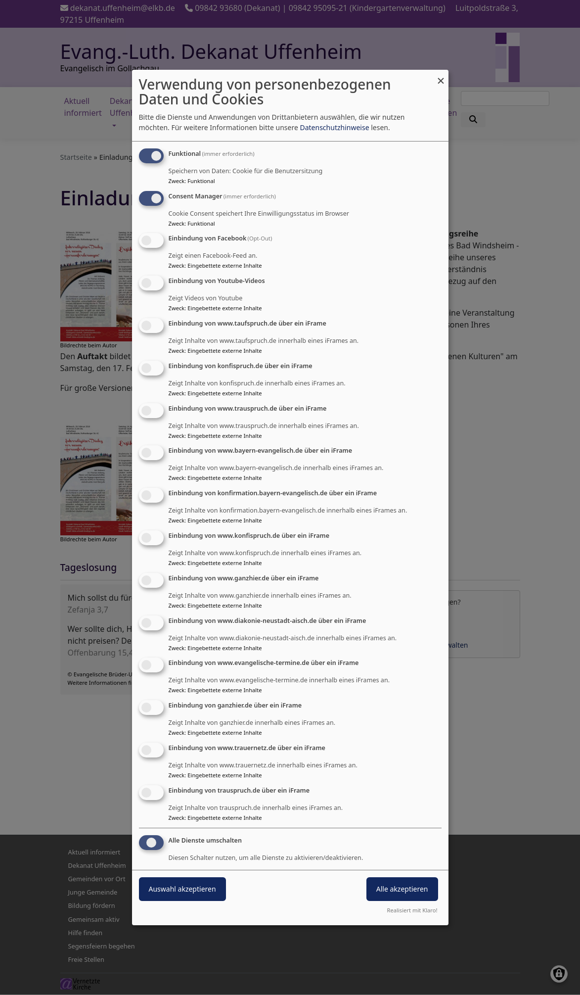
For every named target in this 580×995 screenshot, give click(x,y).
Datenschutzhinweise (334, 127)
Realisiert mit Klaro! (412, 910)
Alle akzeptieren (402, 889)
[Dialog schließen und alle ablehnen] (441, 76)
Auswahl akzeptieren (182, 889)
